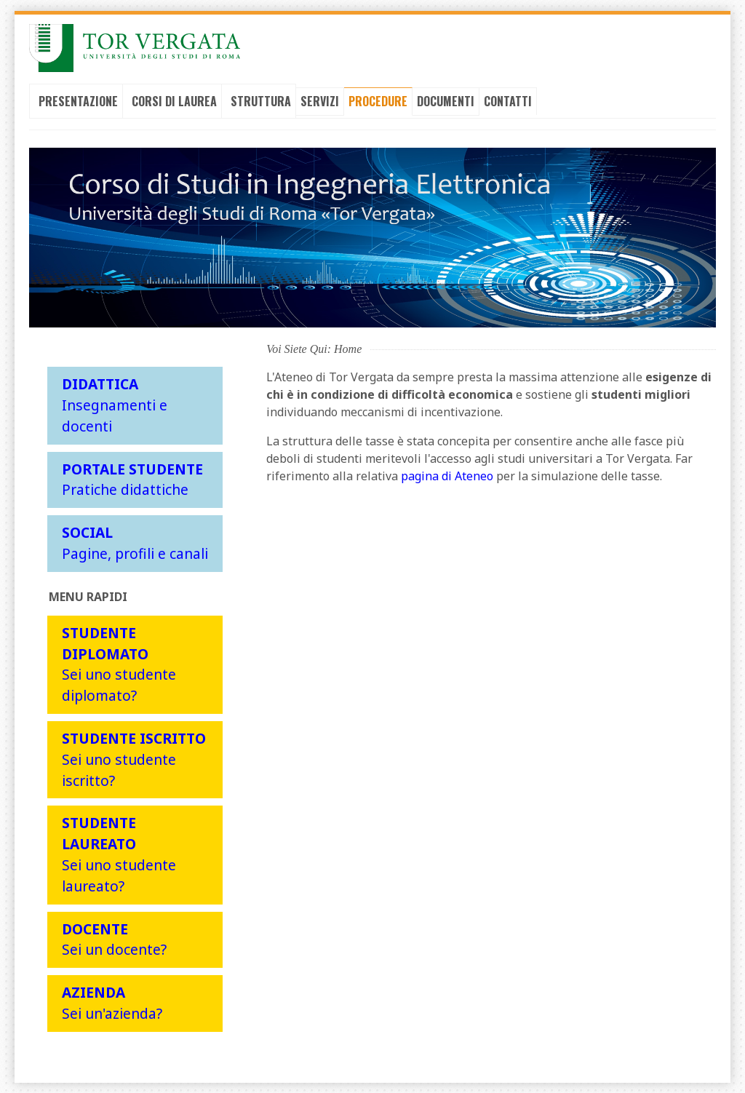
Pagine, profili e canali (135, 542)
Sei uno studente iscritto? (134, 759)
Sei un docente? (114, 938)
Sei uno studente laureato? (119, 853)
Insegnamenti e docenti (114, 404)
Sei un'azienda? (112, 1002)
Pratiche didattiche (132, 478)
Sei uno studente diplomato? (119, 663)
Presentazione (78, 100)
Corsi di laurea (174, 100)
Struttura (261, 100)
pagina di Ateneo (447, 475)
